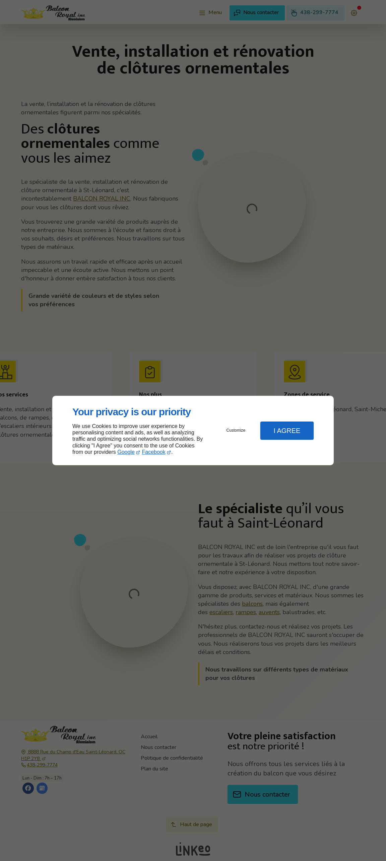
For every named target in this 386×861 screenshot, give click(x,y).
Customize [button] (236, 430)
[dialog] (193, 430)
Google (126, 452)
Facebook (154, 452)
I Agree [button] (286, 430)
